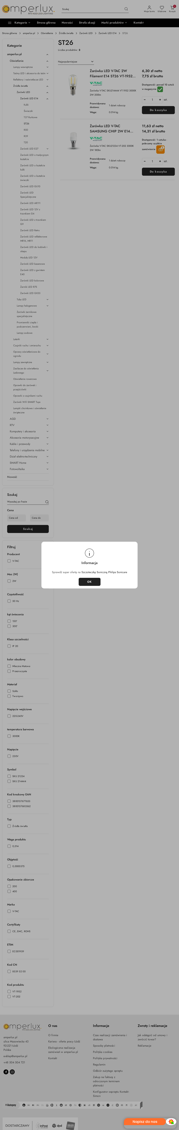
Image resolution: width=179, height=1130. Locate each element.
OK (89, 582)
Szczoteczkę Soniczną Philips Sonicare (104, 572)
